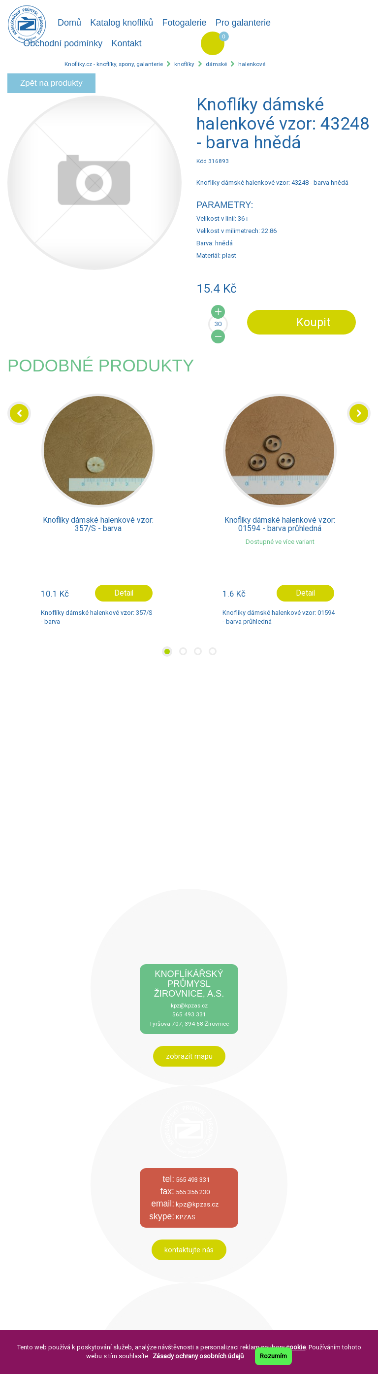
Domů (69, 23)
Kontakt (126, 43)
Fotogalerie (184, 23)
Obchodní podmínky (62, 43)
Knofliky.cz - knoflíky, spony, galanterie (113, 64)
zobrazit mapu (189, 1056)
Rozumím (273, 1356)
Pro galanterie (243, 23)
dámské (216, 64)
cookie (296, 1347)
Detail (123, 593)
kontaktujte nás (189, 1250)
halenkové (251, 64)
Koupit (313, 322)
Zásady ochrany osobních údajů (198, 1356)
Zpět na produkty (51, 83)
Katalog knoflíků (121, 23)
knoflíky (184, 64)
